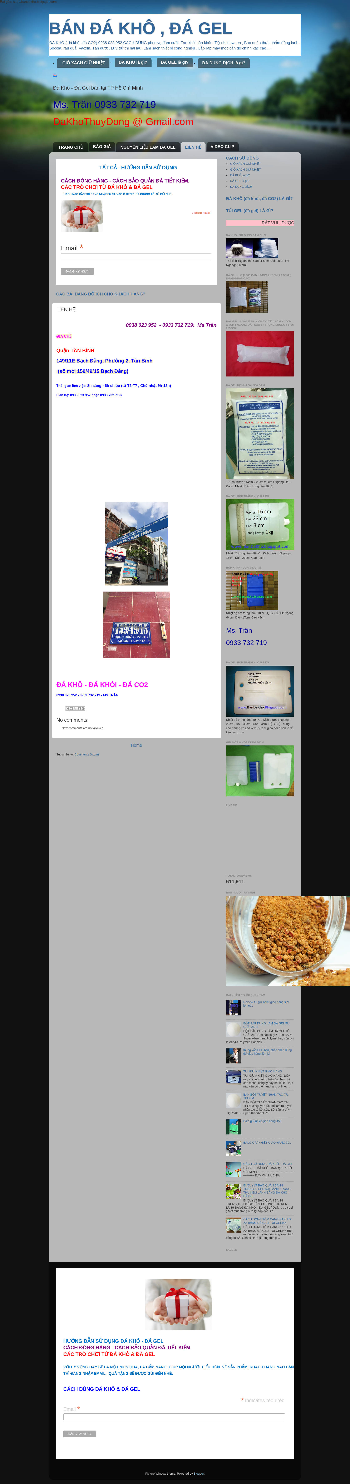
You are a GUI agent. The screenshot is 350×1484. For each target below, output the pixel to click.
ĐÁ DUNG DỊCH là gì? (223, 63)
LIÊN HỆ (193, 147)
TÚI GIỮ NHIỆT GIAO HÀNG (262, 1071)
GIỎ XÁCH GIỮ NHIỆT (83, 63)
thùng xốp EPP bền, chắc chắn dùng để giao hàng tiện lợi (267, 1051)
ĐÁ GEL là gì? (175, 62)
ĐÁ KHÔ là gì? (133, 62)
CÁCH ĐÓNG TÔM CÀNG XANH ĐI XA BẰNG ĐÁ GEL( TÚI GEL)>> (267, 1221)
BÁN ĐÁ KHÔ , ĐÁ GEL (140, 28)
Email (72, 247)
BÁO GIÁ (102, 146)
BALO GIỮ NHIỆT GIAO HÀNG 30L (267, 1142)
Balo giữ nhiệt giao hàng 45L (262, 1121)
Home (136, 745)
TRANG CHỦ (71, 147)
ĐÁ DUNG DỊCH (241, 186)
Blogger (199, 1473)
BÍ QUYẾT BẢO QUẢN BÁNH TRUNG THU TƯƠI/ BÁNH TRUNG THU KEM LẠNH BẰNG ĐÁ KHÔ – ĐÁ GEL (266, 1191)
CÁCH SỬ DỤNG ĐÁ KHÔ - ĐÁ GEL (268, 1164)
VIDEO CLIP (222, 146)
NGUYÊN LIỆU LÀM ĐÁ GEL (148, 147)
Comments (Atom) (87, 754)
